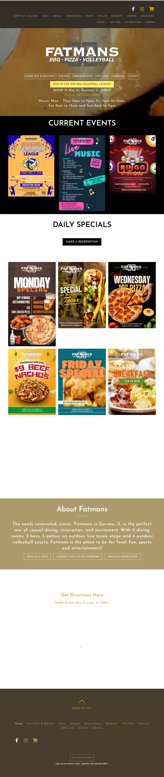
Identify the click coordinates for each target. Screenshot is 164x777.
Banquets (116, 16)
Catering (131, 16)
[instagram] (142, 9)
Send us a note (37, 557)
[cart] (151, 9)
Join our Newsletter (122, 557)
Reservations (73, 16)
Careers (149, 22)
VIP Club (102, 16)
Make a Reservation (82, 241)
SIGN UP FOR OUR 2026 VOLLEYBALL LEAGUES (82, 84)
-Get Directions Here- (82, 595)
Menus (64, 76)
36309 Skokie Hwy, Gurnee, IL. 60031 (82, 602)
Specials (57, 16)
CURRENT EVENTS (82, 123)
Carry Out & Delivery (26, 16)
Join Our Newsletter (82, 758)
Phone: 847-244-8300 (82, 95)
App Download (133, 22)
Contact (101, 22)
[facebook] (133, 9)
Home (18, 723)
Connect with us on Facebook (78, 557)
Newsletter (147, 16)
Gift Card (115, 22)
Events (90, 16)
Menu (45, 16)
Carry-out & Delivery (40, 76)
